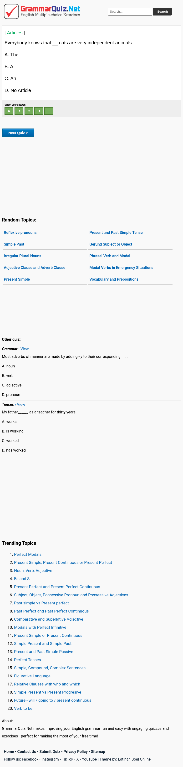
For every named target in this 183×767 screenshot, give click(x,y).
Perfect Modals (27, 554)
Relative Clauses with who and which (47, 684)
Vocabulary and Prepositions (113, 279)
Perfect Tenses (27, 659)
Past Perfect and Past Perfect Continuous (51, 611)
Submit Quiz (49, 751)
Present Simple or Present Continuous (48, 635)
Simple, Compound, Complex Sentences (50, 667)
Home (9, 751)
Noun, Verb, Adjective (33, 570)
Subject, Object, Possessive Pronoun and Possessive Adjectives (71, 594)
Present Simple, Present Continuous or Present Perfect (63, 562)
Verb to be (23, 708)
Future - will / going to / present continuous (52, 700)
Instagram (50, 759)
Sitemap (98, 751)
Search (162, 11)
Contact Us (26, 751)
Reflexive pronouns (20, 232)
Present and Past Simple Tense (115, 232)
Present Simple (17, 279)
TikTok (67, 759)
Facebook (30, 759)
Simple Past (14, 244)
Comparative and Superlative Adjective (48, 619)
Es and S (22, 578)
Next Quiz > (18, 133)
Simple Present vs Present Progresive (47, 692)
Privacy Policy (76, 751)
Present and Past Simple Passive (43, 651)
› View (23, 349)
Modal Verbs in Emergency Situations (121, 267)
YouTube (89, 759)
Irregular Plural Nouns (22, 256)
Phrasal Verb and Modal (109, 256)
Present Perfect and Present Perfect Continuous (57, 586)
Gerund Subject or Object (110, 244)
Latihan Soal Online (134, 759)
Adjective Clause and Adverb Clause (34, 267)
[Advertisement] (91, 176)
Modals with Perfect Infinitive (40, 627)
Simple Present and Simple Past (42, 643)
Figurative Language (32, 676)
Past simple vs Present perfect (41, 603)
